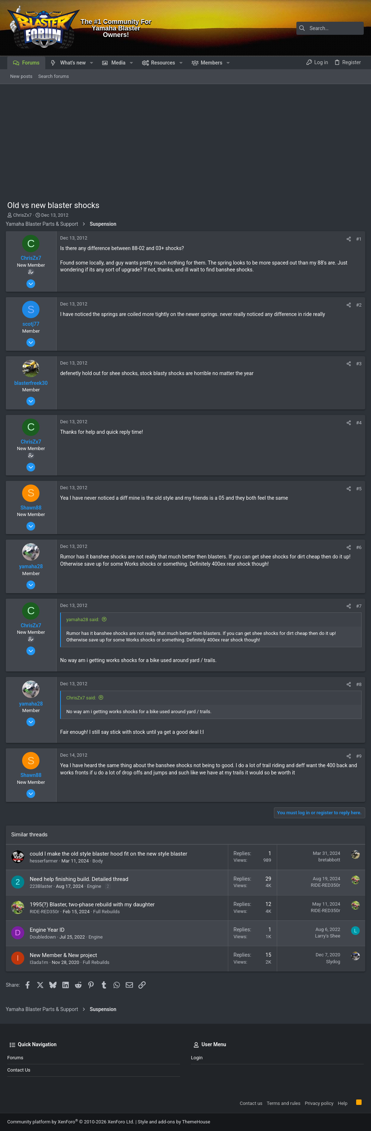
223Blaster (42, 886)
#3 (357, 363)
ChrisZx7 (22, 215)
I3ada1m (40, 962)
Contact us (18, 1070)
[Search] (318, 28)
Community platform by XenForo (70, 1121)
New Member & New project (65, 955)
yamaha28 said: (84, 619)
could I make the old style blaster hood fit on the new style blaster (110, 854)
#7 (357, 606)
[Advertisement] (185, 138)
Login (197, 1057)
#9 (357, 756)
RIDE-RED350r (324, 885)
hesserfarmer (45, 861)
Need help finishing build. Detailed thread (80, 879)
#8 (357, 684)
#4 (357, 422)
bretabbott (328, 859)
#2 (357, 305)
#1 (357, 239)
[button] (91, 62)
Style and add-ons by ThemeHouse (174, 1121)
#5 (357, 488)
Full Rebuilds (108, 911)
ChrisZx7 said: (82, 697)
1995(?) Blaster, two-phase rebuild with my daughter (93, 904)
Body (99, 861)
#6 (357, 547)
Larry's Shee (326, 936)
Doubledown (44, 937)
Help (342, 1103)
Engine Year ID (48, 930)
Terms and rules (283, 1103)
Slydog (332, 961)
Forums (15, 1057)
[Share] (347, 239)
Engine (95, 886)
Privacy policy (319, 1103)
